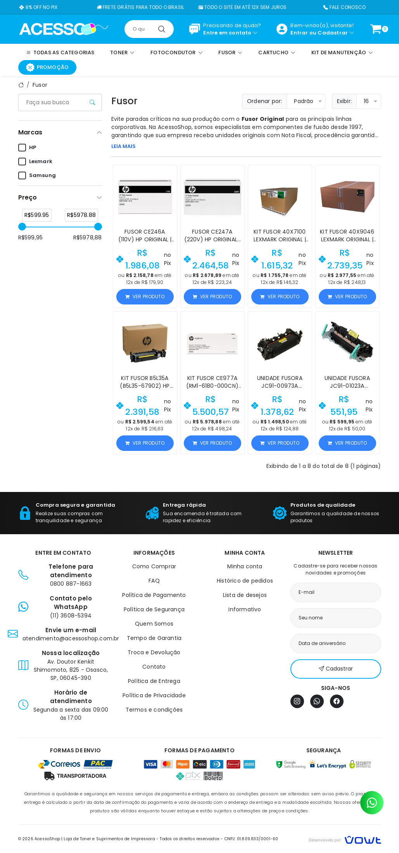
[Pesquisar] (161, 29)
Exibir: (344, 101)
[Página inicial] (63, 29)
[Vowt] (345, 839)
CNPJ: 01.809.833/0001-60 (251, 839)
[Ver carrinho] (375, 29)
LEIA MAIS (123, 146)
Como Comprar (154, 566)
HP (27, 147)
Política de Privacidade (154, 695)
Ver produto (144, 296)
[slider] (22, 226)
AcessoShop (175, 127)
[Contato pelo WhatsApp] (371, 802)
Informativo (244, 609)
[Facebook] (337, 701)
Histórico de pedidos (245, 581)
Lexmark (35, 161)
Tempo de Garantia (154, 638)
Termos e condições (154, 710)
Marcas (30, 132)
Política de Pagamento (154, 595)
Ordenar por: (264, 101)
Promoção (47, 67)
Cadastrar (333, 32)
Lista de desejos (245, 595)
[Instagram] (297, 701)
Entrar (299, 32)
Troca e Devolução (154, 652)
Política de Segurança (154, 609)
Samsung (37, 175)
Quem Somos (154, 624)
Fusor (40, 85)
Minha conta (244, 566)
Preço (27, 197)
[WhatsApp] (317, 701)
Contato (154, 667)
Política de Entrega (154, 681)
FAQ (154, 581)
